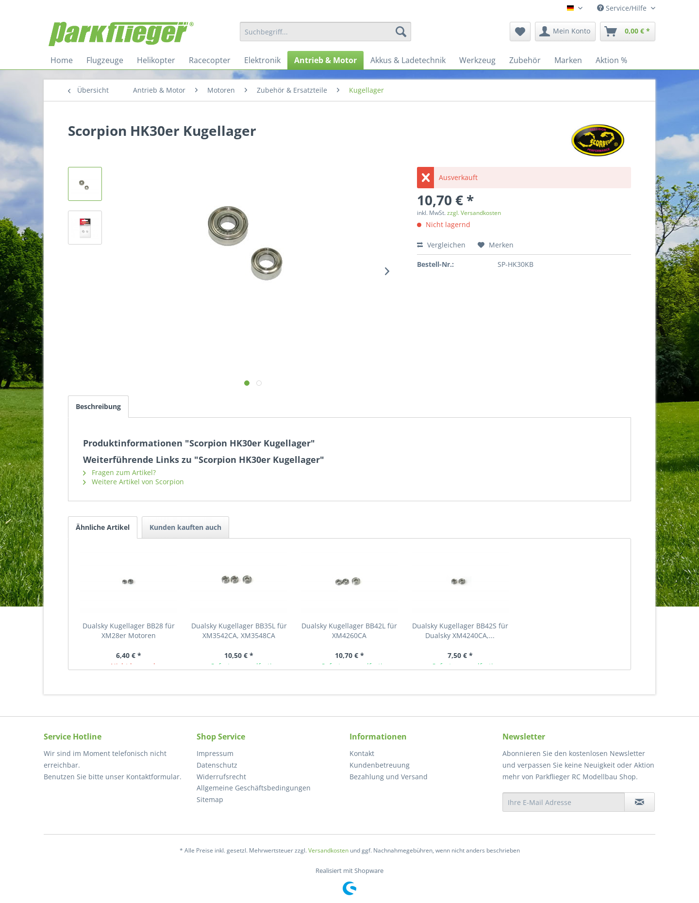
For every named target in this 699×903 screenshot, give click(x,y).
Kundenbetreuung (380, 765)
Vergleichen (441, 244)
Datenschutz (217, 765)
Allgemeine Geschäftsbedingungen (254, 787)
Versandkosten (328, 850)
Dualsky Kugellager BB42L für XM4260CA (349, 630)
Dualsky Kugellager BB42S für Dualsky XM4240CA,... (460, 630)
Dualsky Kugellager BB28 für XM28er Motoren (129, 630)
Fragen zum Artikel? (119, 472)
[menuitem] (325, 31)
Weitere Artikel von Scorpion (133, 481)
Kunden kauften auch (185, 527)
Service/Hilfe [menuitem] (623, 8)
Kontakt (362, 753)
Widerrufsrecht (221, 776)
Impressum (215, 753)
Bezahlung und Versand (389, 776)
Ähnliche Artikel (103, 527)
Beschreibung (98, 406)
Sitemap (210, 799)
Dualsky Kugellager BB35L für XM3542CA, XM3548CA (239, 630)
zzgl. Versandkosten (474, 213)
